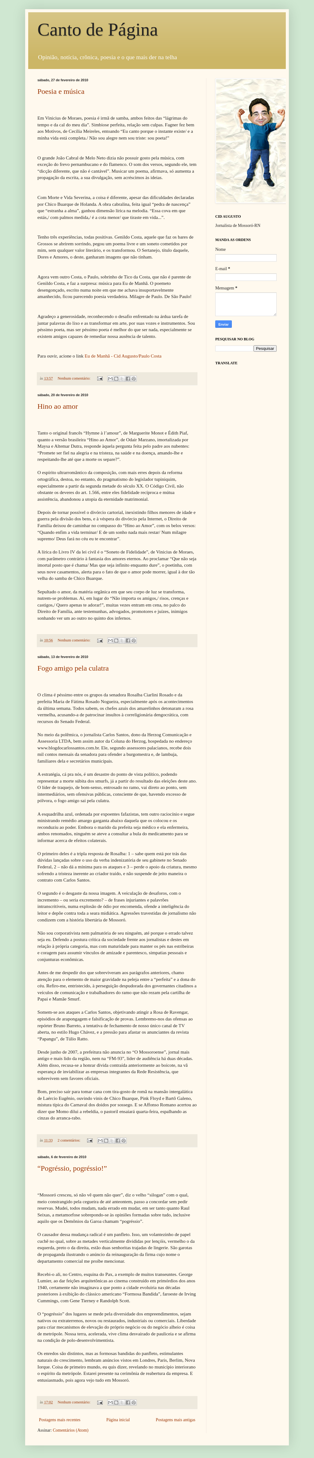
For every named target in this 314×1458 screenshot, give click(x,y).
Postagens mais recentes (59, 1420)
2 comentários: (70, 1140)
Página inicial (118, 1420)
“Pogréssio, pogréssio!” (72, 1168)
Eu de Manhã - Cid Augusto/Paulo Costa (123, 355)
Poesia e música (60, 91)
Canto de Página (97, 29)
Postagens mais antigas (175, 1420)
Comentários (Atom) (70, 1430)
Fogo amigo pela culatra (73, 668)
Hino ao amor (57, 406)
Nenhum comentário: (74, 378)
